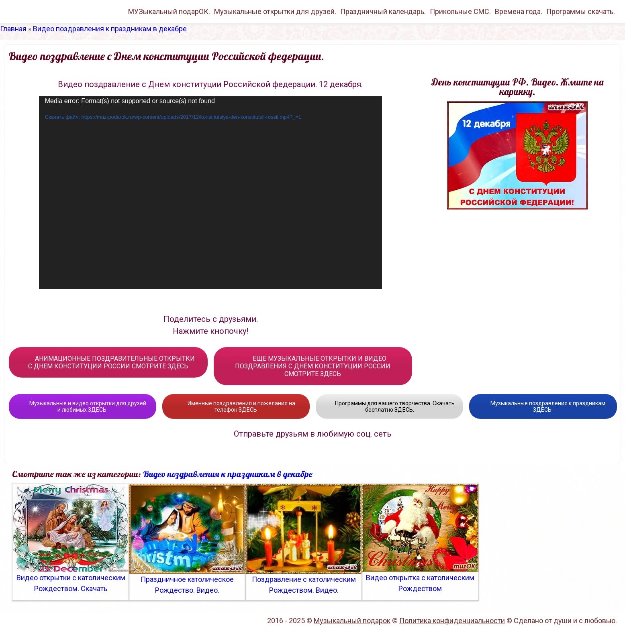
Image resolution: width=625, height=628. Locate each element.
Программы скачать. (580, 11)
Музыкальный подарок (352, 620)
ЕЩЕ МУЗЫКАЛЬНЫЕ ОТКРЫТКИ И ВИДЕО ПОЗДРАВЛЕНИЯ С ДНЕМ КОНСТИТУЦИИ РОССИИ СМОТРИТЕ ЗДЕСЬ (312, 366)
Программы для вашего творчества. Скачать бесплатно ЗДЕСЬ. (389, 406)
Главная (13, 28)
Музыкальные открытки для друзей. (275, 11)
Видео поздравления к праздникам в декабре (110, 28)
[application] (210, 192)
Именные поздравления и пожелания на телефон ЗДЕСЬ (236, 406)
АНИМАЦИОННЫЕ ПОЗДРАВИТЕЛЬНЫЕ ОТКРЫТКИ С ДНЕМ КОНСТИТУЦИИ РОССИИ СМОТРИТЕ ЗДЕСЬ (108, 362)
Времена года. (518, 11)
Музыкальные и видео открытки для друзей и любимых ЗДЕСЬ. (82, 406)
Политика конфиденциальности (452, 620)
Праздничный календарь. (383, 11)
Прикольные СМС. (460, 11)
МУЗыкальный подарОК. (169, 11)
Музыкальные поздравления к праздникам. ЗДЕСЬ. (543, 406)
